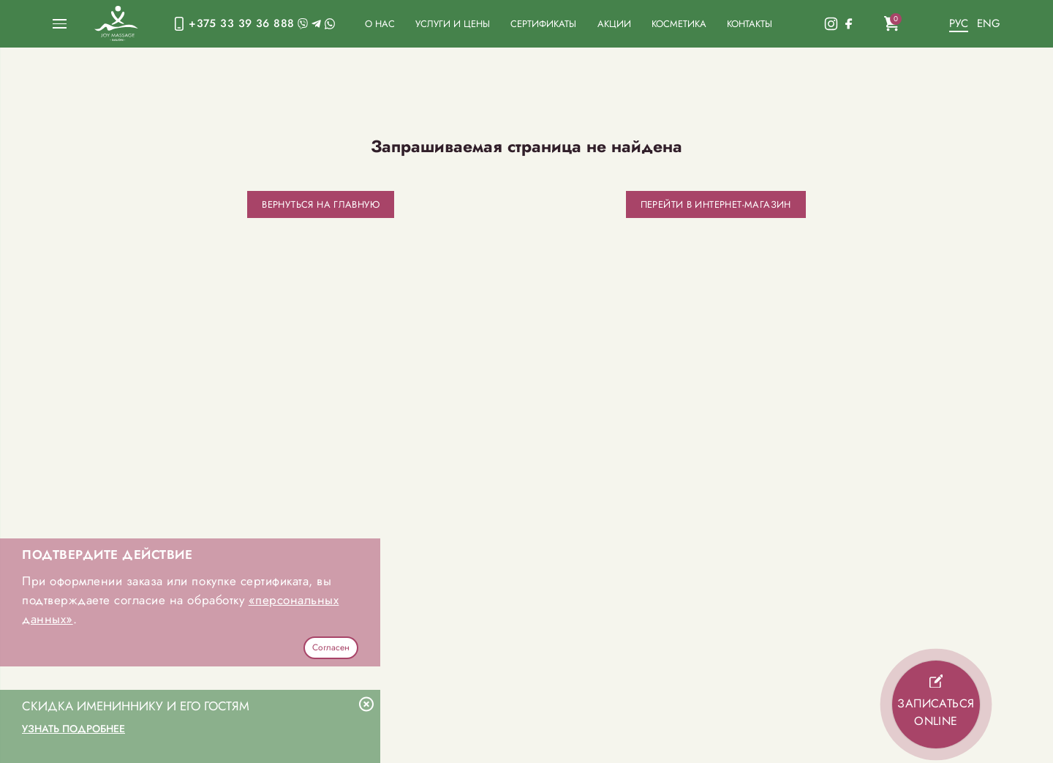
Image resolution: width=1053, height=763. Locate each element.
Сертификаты (543, 24)
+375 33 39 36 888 (241, 23)
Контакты (749, 24)
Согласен (331, 647)
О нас (380, 24)
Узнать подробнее (73, 728)
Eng (988, 23)
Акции (614, 24)
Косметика (679, 24)
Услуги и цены (452, 24)
